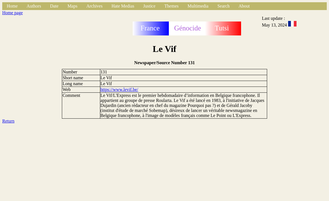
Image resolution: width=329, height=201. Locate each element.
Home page (12, 12)
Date (54, 6)
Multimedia (198, 6)
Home (12, 6)
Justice (149, 6)
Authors (34, 6)
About (244, 6)
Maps (72, 6)
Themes (171, 6)
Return (8, 121)
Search (223, 6)
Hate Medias (122, 6)
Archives (94, 6)
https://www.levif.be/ (119, 89)
